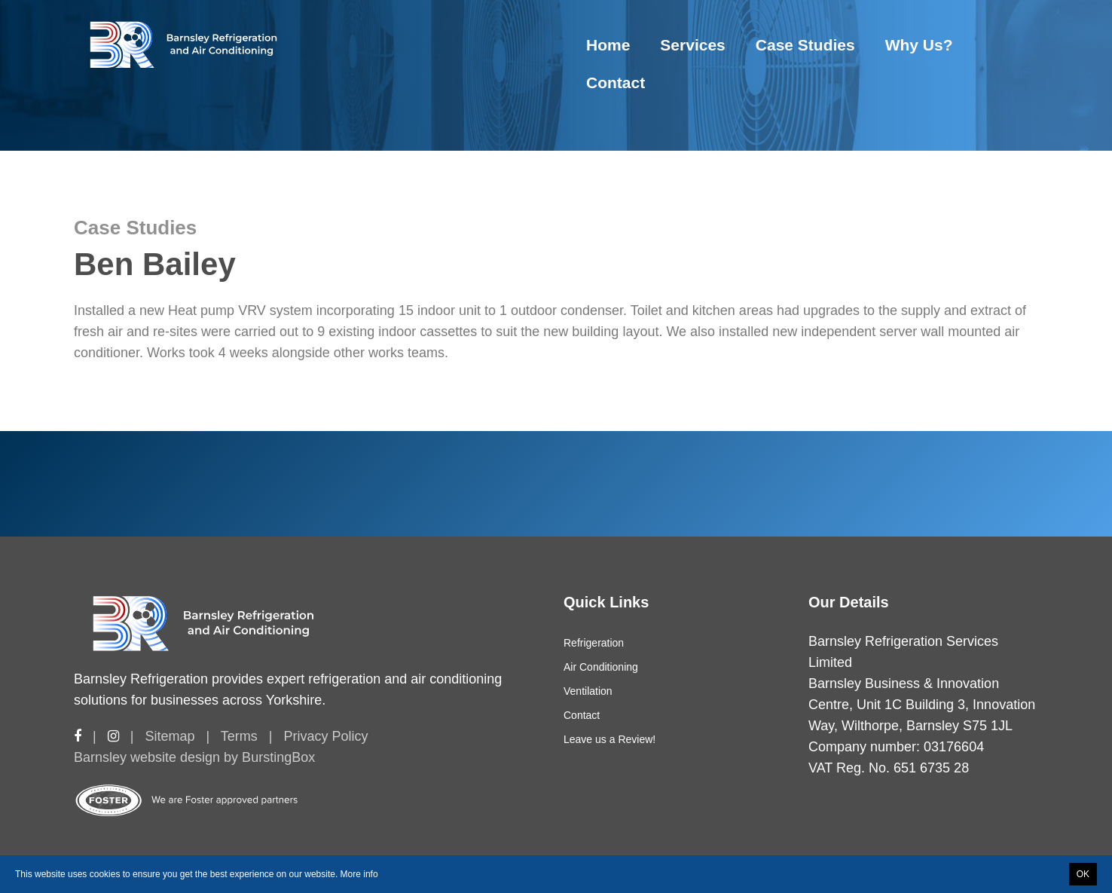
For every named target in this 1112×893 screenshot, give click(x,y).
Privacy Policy (325, 736)
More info (359, 874)
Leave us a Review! (609, 739)
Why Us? (919, 45)
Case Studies (805, 45)
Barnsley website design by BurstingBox (194, 757)
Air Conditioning (601, 667)
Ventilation (588, 691)
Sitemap (169, 736)
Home (608, 45)
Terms (239, 736)
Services (692, 45)
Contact (615, 82)
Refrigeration (594, 643)
